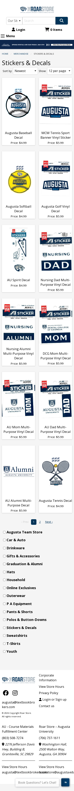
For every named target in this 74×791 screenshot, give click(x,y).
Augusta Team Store (24, 532)
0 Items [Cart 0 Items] (53, 29)
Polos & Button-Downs (26, 619)
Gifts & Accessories (23, 556)
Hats (11, 572)
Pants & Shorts (20, 611)
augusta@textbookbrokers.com (25, 772)
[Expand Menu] (3, 36)
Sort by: (7, 71)
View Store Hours (51, 687)
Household (16, 579)
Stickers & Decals (21, 627)
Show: (42, 71)
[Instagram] (15, 692)
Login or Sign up (52, 699)
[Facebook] (7, 692)
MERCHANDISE (21, 53)
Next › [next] (49, 522)
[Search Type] (14, 21)
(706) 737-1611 (49, 738)
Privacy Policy (48, 693)
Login (18, 29)
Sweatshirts (17, 635)
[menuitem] (38, 532)
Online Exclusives (21, 587)
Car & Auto (16, 540)
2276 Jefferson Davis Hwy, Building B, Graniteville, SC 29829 (18, 749)
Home (5, 53)
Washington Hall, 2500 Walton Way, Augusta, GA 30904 (53, 749)
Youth (12, 651)
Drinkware (16, 548)
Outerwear (16, 595)
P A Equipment (19, 603)
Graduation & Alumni (25, 564)
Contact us (46, 706)
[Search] (39, 21)
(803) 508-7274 (12, 738)
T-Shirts (13, 643)
